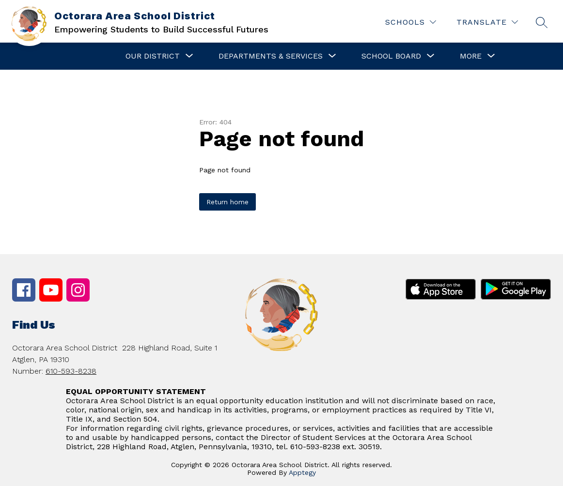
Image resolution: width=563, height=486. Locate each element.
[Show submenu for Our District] (152, 56)
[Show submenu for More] (471, 56)
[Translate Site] (487, 22)
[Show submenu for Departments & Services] (271, 56)
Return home (227, 202)
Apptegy (302, 472)
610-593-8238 (71, 371)
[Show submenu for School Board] (391, 56)
